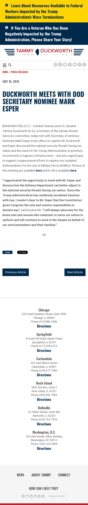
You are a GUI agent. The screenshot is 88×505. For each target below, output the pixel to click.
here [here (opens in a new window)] (73, 170)
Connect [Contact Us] (64, 474)
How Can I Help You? (43, 488)
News (5, 72)
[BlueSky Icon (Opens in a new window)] (65, 64)
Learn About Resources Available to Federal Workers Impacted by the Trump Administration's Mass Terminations (44, 11)
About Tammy (41, 474)
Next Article (75, 272)
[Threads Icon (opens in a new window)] (84, 64)
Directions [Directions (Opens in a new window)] (44, 424)
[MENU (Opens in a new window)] (4, 65)
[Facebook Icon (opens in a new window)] (60, 64)
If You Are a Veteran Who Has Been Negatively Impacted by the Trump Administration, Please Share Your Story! (38, 33)
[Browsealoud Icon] (55, 64)
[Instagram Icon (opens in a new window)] (79, 64)
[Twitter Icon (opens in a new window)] (70, 64)
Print (7, 252)
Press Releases (19, 72)
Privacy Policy (57, 496)
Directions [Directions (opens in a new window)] (44, 326)
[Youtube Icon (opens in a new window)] (75, 64)
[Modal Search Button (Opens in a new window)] (9, 65)
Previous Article (15, 272)
